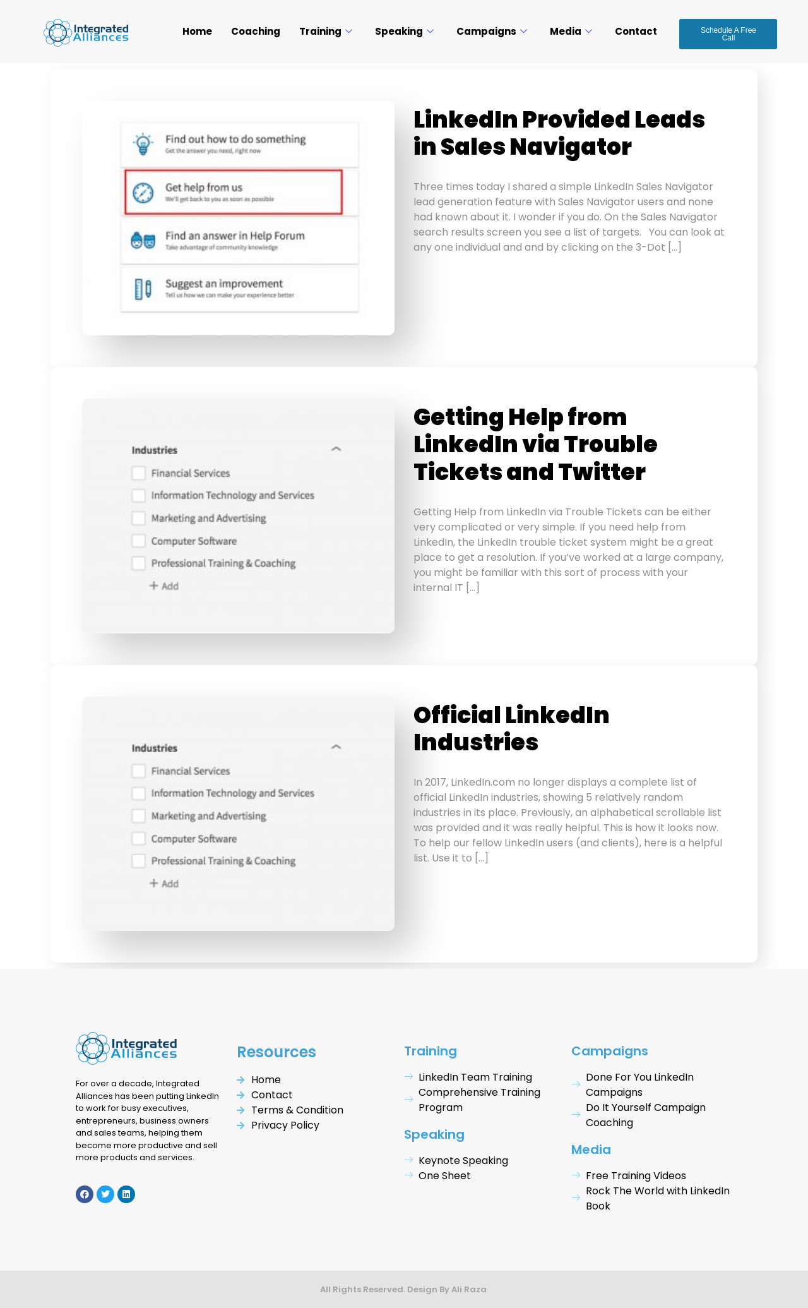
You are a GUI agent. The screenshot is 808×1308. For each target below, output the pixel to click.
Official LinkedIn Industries (511, 729)
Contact (636, 31)
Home (197, 31)
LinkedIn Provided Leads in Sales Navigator (559, 133)
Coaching (255, 31)
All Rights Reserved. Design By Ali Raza (404, 1289)
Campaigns (491, 31)
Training (325, 31)
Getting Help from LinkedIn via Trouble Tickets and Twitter (535, 444)
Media (571, 31)
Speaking (404, 31)
